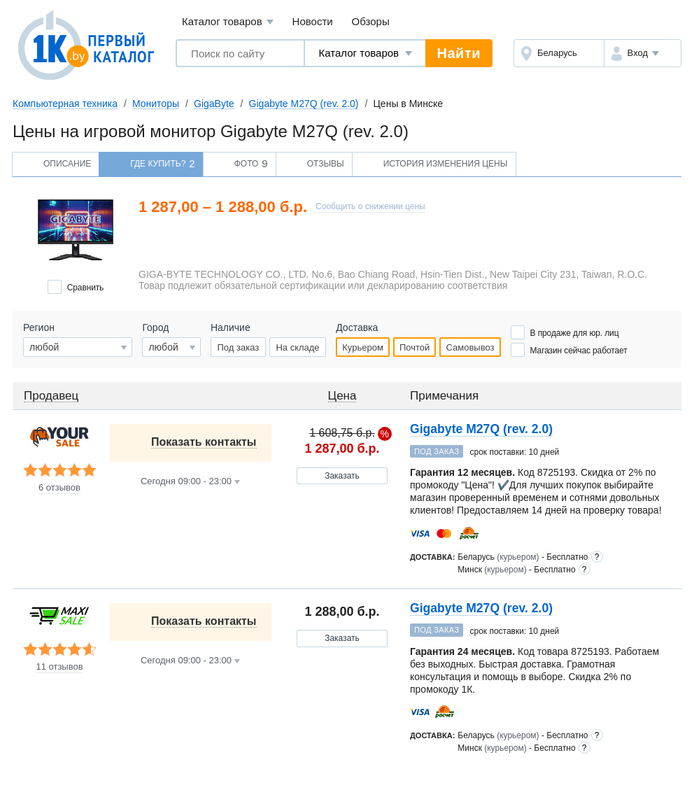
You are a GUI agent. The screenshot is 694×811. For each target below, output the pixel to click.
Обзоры (371, 21)
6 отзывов (59, 488)
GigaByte (214, 103)
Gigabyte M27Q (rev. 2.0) (304, 103)
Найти (459, 53)
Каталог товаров (228, 22)
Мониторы (155, 103)
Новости (312, 21)
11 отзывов (59, 667)
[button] (642, 53)
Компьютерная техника (65, 103)
